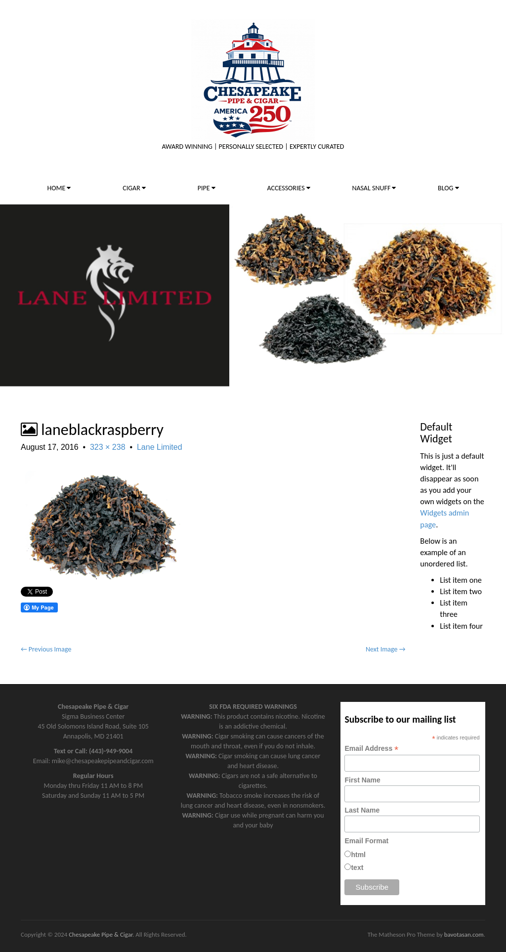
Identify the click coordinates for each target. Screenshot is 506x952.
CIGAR (134, 188)
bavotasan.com (464, 934)
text (357, 867)
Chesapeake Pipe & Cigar (100, 934)
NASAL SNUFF (374, 188)
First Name (362, 780)
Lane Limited (159, 447)
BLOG (448, 188)
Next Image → (385, 649)
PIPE (206, 188)
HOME (59, 188)
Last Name (362, 810)
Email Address (371, 748)
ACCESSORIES (288, 188)
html (358, 855)
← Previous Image (46, 649)
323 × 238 (108, 447)
